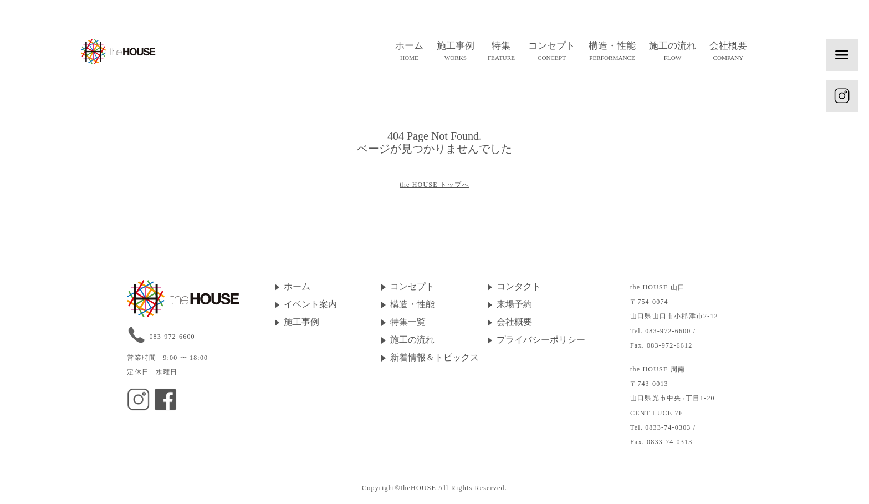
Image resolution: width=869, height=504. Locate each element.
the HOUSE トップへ (434, 185)
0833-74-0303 (668, 427)
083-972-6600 (172, 336)
